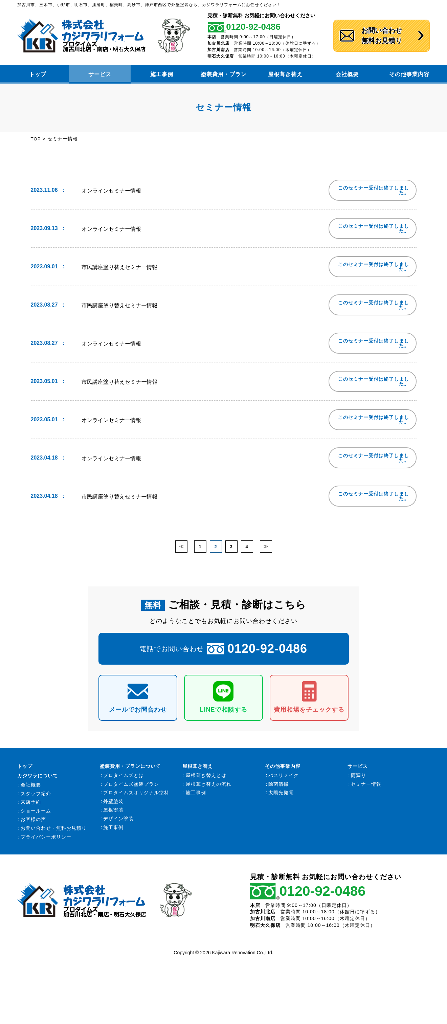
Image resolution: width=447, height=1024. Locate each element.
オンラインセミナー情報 (111, 190)
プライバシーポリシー (46, 840)
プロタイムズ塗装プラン (131, 787)
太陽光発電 (281, 796)
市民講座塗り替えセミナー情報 (119, 266)
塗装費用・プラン (224, 74)
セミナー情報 (366, 787)
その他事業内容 (409, 74)
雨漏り (358, 778)
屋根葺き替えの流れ (208, 787)
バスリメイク (283, 778)
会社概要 (347, 74)
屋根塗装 (113, 813)
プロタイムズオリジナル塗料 (136, 796)
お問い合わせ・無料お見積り (54, 831)
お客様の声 (33, 823)
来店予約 (31, 805)
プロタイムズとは (123, 778)
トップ (37, 74)
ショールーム (36, 814)
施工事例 (161, 74)
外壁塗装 (113, 804)
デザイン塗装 (118, 822)
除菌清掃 (278, 787)
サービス (99, 74)
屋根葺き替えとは (206, 778)
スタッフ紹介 (36, 797)
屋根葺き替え (285, 74)
